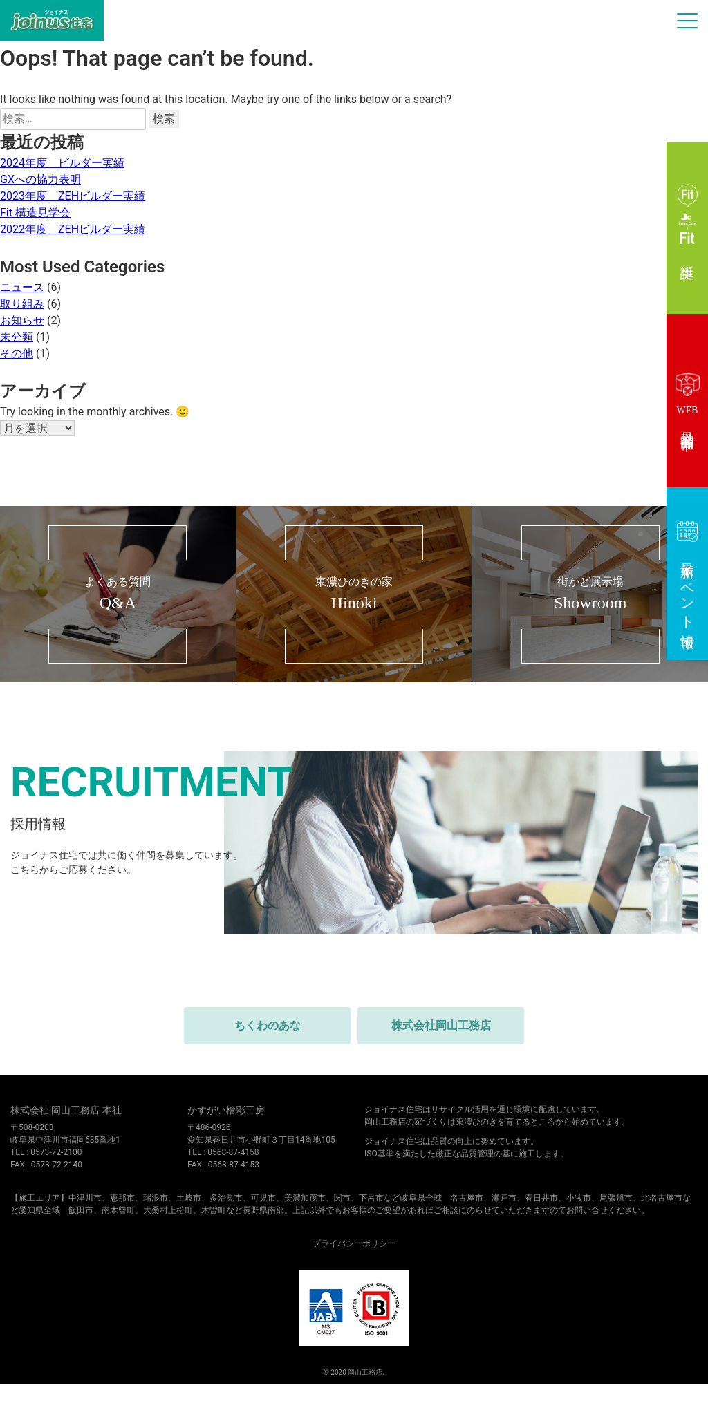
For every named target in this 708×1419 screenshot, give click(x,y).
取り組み (22, 303)
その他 (16, 353)
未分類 (16, 337)
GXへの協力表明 (40, 179)
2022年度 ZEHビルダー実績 (72, 229)
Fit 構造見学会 (35, 212)
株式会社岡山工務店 (441, 1025)
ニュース (22, 287)
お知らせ (22, 320)
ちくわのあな (267, 1025)
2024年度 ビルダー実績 (62, 162)
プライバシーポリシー (354, 1243)
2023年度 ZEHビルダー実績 (72, 196)
